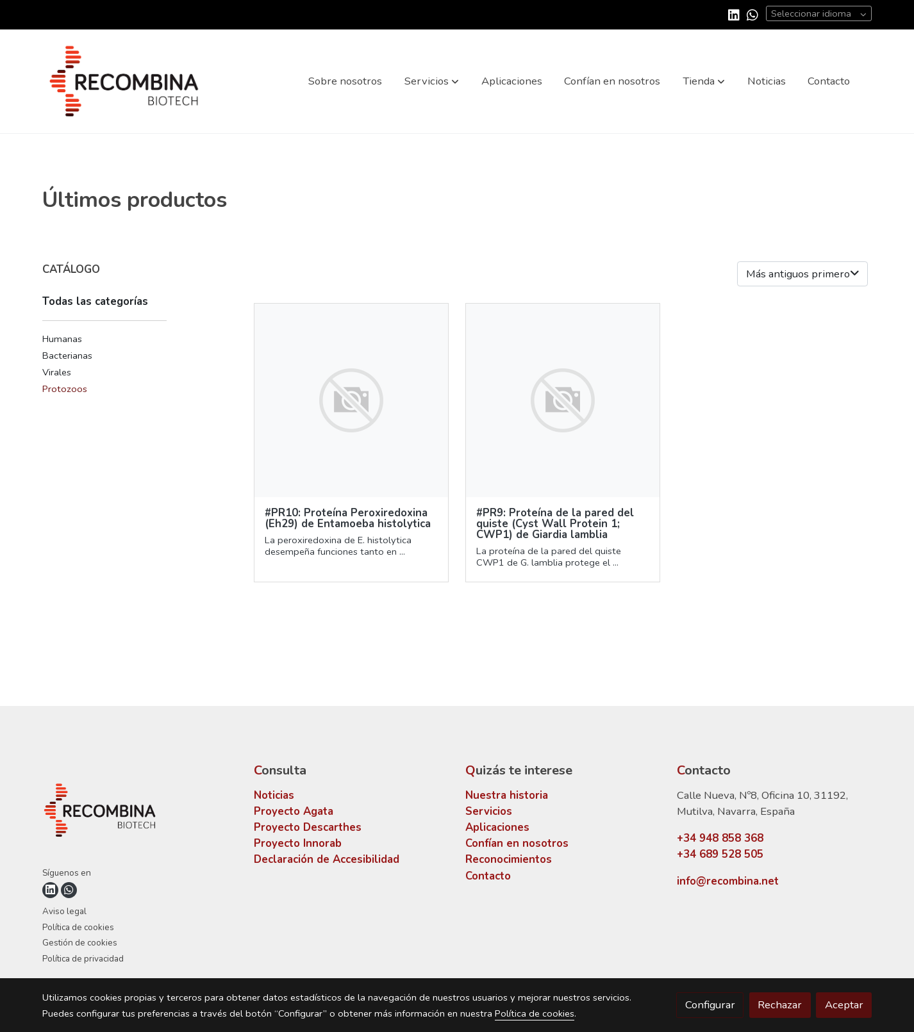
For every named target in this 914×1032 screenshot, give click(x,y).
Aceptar (844, 1004)
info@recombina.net (728, 881)
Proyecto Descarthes (307, 827)
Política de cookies (78, 927)
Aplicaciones (497, 827)
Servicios (488, 811)
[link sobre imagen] (351, 401)
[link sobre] (140, 813)
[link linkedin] (734, 14)
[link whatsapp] (752, 14)
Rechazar (780, 1004)
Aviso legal (64, 911)
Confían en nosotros (517, 843)
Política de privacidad (83, 959)
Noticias (274, 795)
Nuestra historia (506, 795)
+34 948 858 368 (720, 838)
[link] (124, 81)
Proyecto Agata (293, 811)
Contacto (488, 876)
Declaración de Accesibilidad (326, 859)
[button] (432, 81)
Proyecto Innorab (298, 843)
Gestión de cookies (79, 943)
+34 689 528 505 (720, 854)
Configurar (710, 1004)
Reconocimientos (508, 859)
